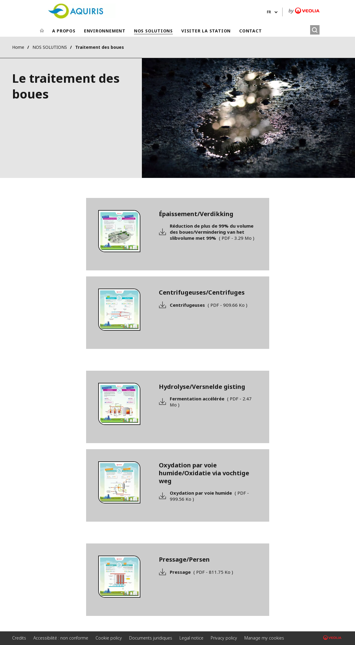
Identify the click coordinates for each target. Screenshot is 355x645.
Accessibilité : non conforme (60, 638)
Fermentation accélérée (211, 402)
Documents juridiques (150, 638)
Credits (19, 638)
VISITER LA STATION (206, 31)
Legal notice (191, 638)
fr (269, 12)
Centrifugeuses (208, 305)
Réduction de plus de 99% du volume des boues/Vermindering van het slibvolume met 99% (212, 232)
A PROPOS (63, 31)
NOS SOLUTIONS (153, 31)
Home (18, 47)
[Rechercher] (315, 30)
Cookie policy (108, 638)
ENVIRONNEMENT (105, 31)
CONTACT (250, 31)
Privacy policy (224, 638)
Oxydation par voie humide (209, 496)
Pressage (201, 572)
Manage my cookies (264, 638)
